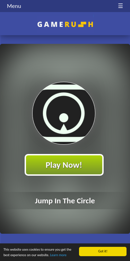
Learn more (58, 255)
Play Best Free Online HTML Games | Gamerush (65, 24)
